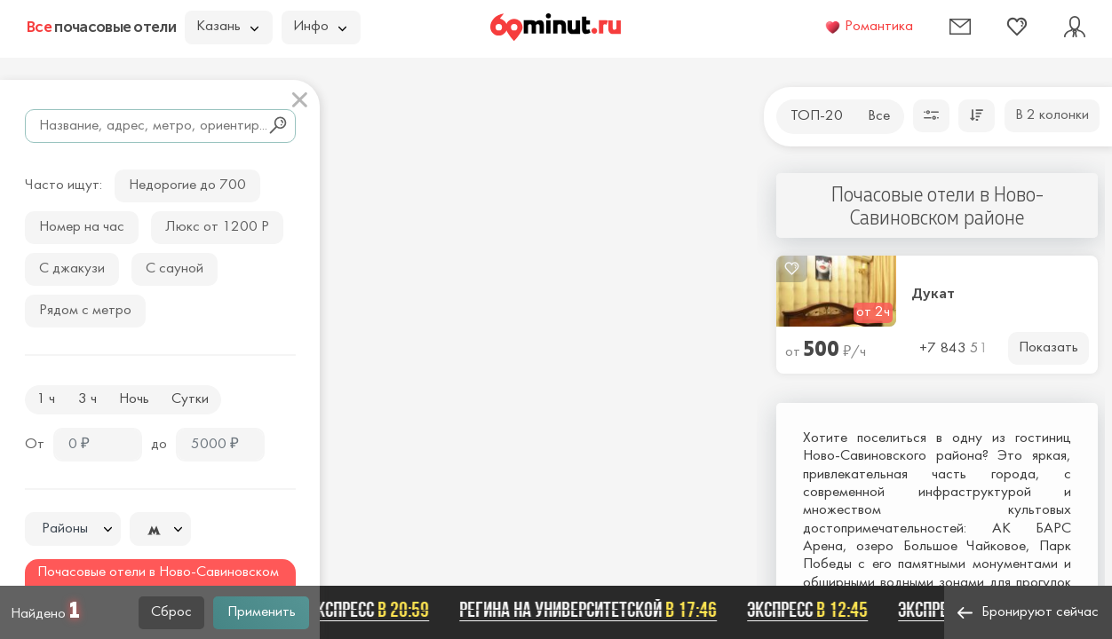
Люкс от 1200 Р (217, 227)
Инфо (319, 27)
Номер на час (81, 227)
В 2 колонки (1052, 115)
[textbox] (73, 529)
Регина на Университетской (590, 609)
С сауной (174, 269)
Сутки (190, 399)
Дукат (933, 294)
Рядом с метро (85, 311)
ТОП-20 (816, 116)
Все (879, 116)
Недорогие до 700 (187, 185)
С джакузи (72, 269)
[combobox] (73, 529)
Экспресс (371, 609)
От (34, 445)
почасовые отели (101, 27)
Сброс (171, 612)
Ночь (134, 399)
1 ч (45, 399)
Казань (227, 27)
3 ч (87, 399)
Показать (1048, 348)
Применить (261, 612)
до (159, 445)
